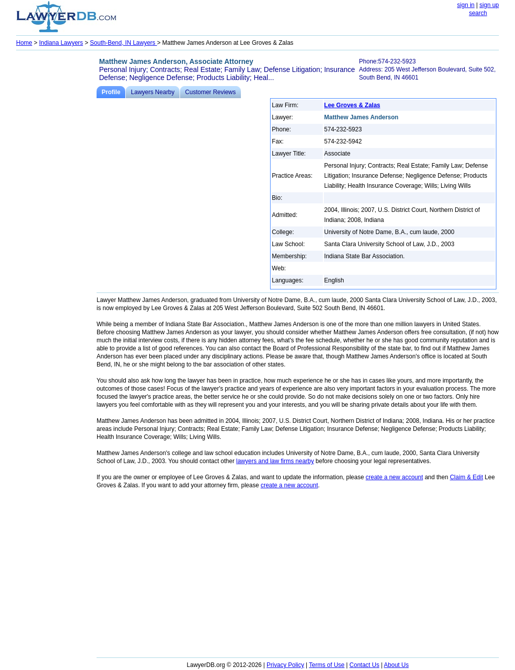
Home (24, 42)
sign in (466, 5)
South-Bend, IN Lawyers (123, 42)
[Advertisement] (56, 204)
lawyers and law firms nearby (275, 461)
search (478, 13)
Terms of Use (327, 664)
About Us (396, 664)
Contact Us (364, 664)
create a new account (394, 477)
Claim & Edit (466, 477)
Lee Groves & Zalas (352, 105)
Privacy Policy (285, 664)
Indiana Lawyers (61, 42)
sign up (489, 5)
